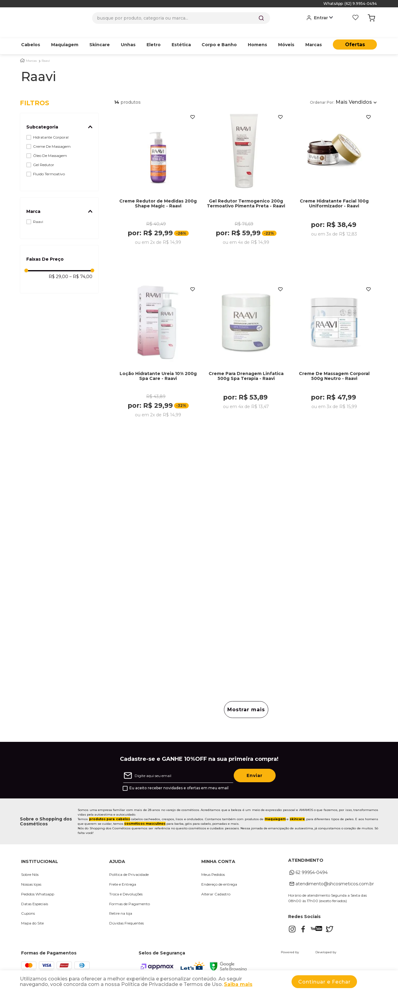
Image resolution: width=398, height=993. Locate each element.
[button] (59, 117)
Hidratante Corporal (51, 127)
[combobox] (181, 18)
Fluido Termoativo (49, 164)
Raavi (46, 51)
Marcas (31, 51)
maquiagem (275, 812)
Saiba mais (238, 984)
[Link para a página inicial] (22, 50)
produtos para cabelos (109, 812)
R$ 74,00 (80, 267)
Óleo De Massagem (50, 146)
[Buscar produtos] (261, 18)
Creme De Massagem (52, 137)
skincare (297, 812)
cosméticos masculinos (145, 817)
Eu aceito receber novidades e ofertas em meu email (179, 781)
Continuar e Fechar (324, 982)
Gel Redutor (43, 155)
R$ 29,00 (58, 267)
